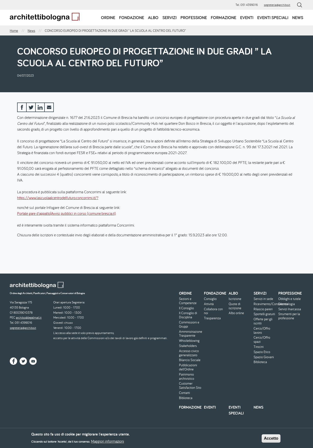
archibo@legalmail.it (29, 317)
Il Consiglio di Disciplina (188, 315)
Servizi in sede (263, 299)
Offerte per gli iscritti (263, 321)
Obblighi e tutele (289, 299)
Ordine (108, 17)
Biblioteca (185, 398)
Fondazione (131, 17)
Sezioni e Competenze (188, 301)
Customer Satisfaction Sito (190, 385)
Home (14, 30)
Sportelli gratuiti (264, 314)
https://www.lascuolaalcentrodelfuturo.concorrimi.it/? (57, 197)
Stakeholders (188, 346)
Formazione (223, 17)
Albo (153, 17)
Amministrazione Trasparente (190, 334)
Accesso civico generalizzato (189, 353)
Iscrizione (235, 299)
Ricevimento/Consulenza (265, 304)
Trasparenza (212, 318)
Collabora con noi (213, 311)
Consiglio (210, 299)
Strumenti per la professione (289, 316)
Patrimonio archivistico (186, 376)
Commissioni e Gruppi (189, 324)
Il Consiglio (186, 308)
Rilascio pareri (263, 309)
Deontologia (286, 304)
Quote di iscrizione (235, 306)
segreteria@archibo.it (277, 5)
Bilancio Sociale (190, 360)
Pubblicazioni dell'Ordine (188, 367)
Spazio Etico (262, 352)
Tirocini (259, 347)
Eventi (246, 17)
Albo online (236, 313)
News (297, 17)
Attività (209, 304)
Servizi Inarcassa (289, 309)
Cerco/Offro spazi (262, 339)
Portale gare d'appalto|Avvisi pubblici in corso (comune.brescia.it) (66, 213)
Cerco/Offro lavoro (262, 330)
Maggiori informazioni (107, 442)
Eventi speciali (272, 17)
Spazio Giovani (264, 357)
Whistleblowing (189, 341)
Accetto (271, 440)
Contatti (184, 393)
